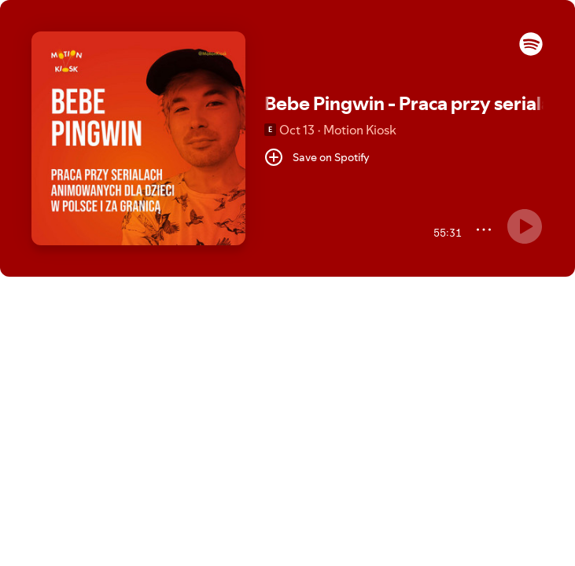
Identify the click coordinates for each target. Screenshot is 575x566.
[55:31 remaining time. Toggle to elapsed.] (445, 232)
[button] (531, 52)
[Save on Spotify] (317, 157)
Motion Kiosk (359, 129)
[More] (483, 229)
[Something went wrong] (525, 226)
